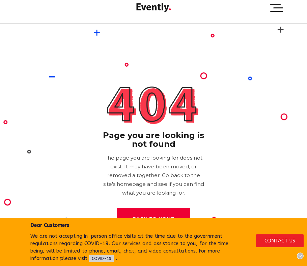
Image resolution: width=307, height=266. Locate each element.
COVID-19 (101, 258)
